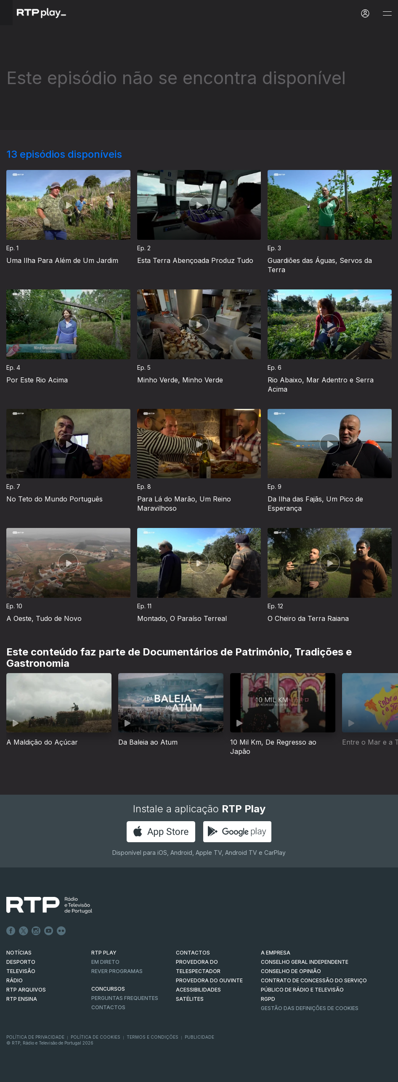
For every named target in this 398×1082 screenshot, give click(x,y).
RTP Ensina (21, 999)
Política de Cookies (95, 1037)
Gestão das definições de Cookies (309, 1008)
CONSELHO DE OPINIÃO (291, 971)
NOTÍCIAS (19, 952)
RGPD (268, 999)
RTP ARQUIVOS (26, 990)
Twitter (23, 931)
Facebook (11, 931)
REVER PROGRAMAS (117, 971)
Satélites (190, 999)
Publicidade (199, 1037)
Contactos (108, 1007)
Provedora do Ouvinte (209, 980)
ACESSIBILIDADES (198, 990)
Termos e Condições (152, 1037)
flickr (61, 931)
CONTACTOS (193, 952)
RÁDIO (14, 980)
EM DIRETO (105, 962)
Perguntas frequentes (124, 998)
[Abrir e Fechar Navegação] (387, 13)
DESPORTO (20, 962)
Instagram (36, 931)
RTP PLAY (104, 952)
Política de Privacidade (35, 1037)
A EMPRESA (275, 952)
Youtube (48, 931)
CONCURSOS (108, 989)
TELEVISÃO (20, 971)
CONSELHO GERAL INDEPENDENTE (304, 962)
